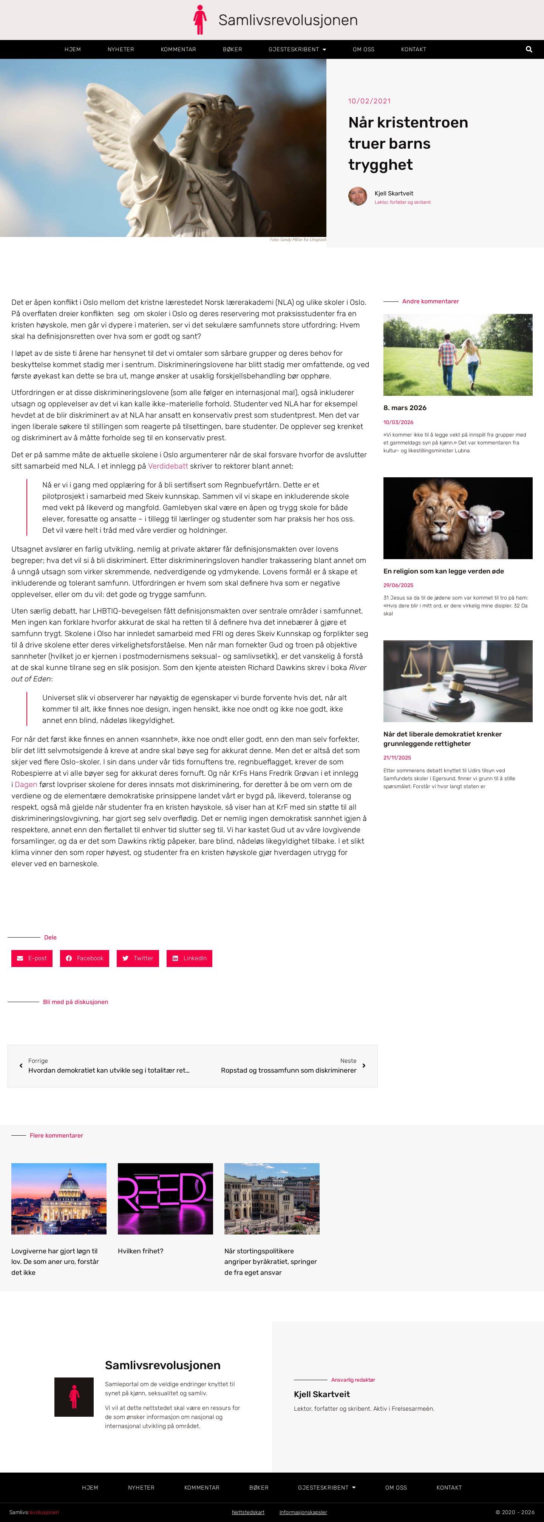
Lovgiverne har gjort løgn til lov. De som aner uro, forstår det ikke (55, 1262)
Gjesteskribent (297, 49)
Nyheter (121, 49)
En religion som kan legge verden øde (443, 571)
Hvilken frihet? (141, 1251)
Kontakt (414, 49)
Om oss (364, 49)
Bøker (233, 49)
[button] (529, 49)
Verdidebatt (168, 465)
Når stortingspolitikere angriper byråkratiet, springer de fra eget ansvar (270, 1262)
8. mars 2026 (405, 408)
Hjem (73, 49)
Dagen (26, 784)
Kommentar (178, 49)
